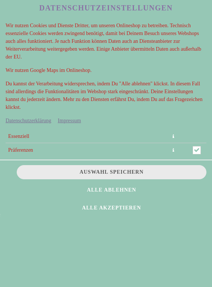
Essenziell (18, 136)
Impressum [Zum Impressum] (69, 120)
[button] (173, 136)
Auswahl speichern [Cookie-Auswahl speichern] (112, 172)
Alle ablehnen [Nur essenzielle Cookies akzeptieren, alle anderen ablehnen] (111, 190)
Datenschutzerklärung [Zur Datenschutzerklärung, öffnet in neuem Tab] (28, 120)
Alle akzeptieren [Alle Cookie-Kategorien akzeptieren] (111, 208)
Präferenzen (20, 150)
